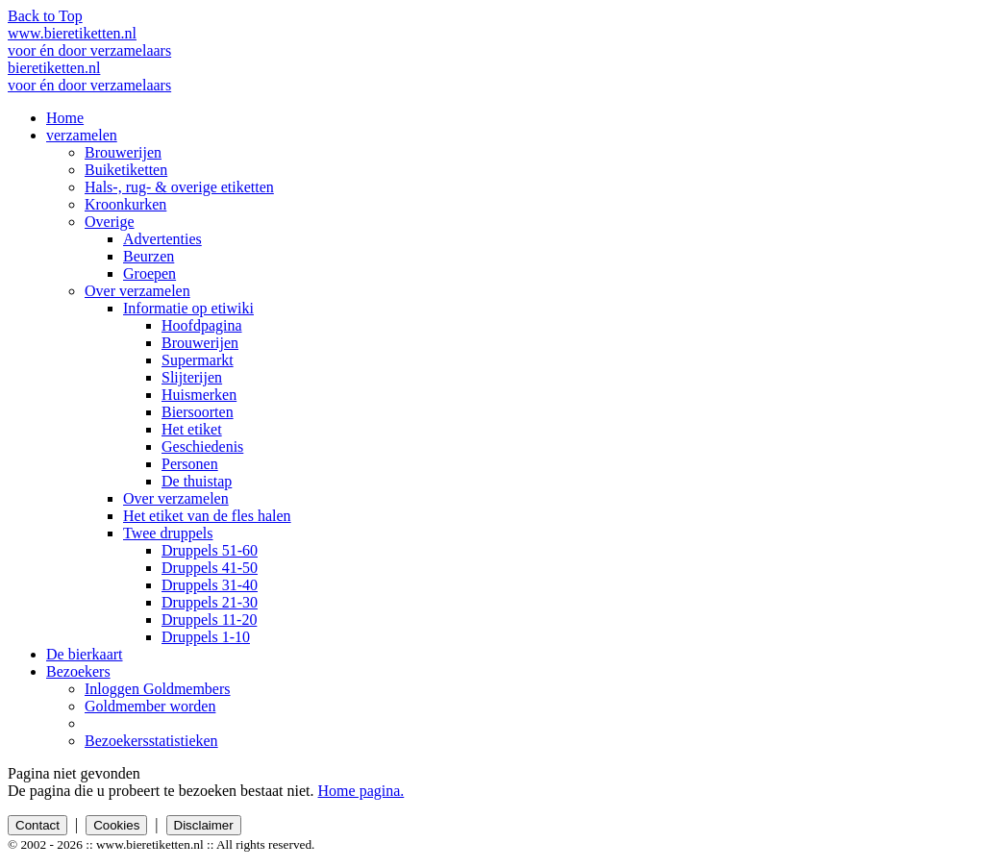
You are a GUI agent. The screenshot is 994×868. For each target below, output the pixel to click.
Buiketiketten (126, 169)
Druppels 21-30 (210, 602)
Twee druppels (168, 533)
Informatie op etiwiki (188, 308)
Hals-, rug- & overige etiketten (179, 187)
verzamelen (81, 135)
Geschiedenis (202, 446)
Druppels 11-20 (209, 619)
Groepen (149, 273)
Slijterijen (192, 377)
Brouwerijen (123, 152)
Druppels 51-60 (210, 550)
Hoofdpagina (202, 325)
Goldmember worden (150, 706)
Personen (190, 464)
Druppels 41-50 (210, 567)
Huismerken (199, 394)
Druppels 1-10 (206, 637)
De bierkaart (84, 654)
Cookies (116, 825)
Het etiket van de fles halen (207, 516)
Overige (110, 221)
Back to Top (45, 16)
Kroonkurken (125, 204)
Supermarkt (198, 360)
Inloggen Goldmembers (158, 689)
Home (65, 118)
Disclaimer (204, 825)
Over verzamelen (137, 291)
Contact (37, 825)
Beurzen (148, 256)
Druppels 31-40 (210, 585)
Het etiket (192, 429)
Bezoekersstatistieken (151, 740)
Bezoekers (78, 671)
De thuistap (197, 481)
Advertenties (162, 239)
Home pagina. (361, 790)
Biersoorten (198, 412)
